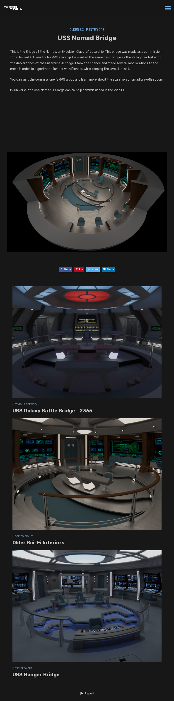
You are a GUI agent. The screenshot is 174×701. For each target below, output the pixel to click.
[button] (87, 693)
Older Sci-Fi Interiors (87, 30)
